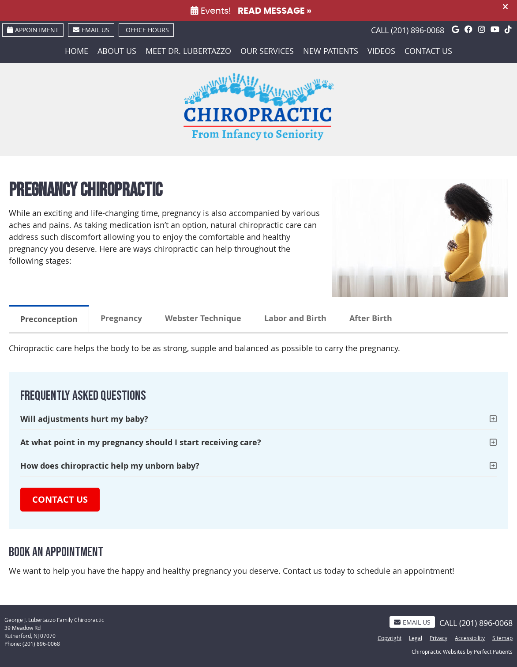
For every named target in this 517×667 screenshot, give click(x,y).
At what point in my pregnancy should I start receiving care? (140, 442)
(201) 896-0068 (417, 30)
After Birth (370, 318)
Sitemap (502, 637)
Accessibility (470, 637)
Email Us (91, 30)
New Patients (330, 50)
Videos (381, 50)
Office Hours (147, 30)
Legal (415, 637)
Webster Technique (203, 318)
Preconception (49, 319)
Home (76, 50)
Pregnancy (121, 318)
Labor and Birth (295, 318)
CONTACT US (60, 499)
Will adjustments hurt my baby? (84, 418)
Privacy (438, 637)
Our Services (267, 50)
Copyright (389, 637)
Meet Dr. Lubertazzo (188, 50)
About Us (116, 50)
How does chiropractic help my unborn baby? (109, 465)
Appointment (33, 30)
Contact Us (428, 50)
